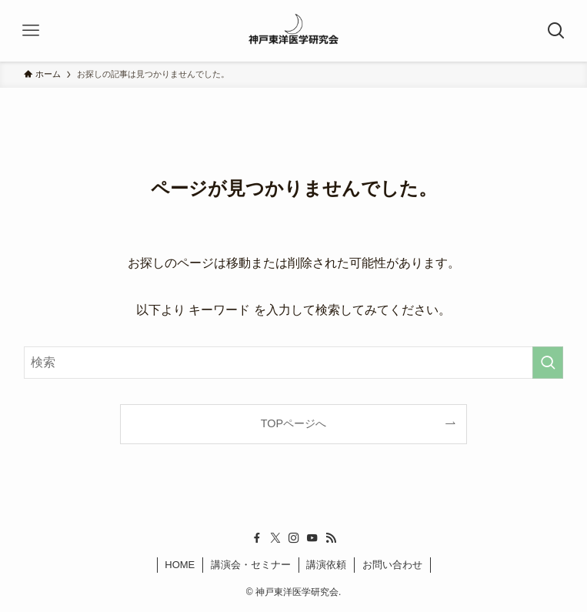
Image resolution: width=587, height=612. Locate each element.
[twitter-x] (275, 538)
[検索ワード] (294, 362)
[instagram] (294, 538)
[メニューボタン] (31, 31)
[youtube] (312, 538)
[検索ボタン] (556, 31)
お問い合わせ (392, 564)
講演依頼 (326, 564)
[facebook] (257, 538)
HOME (180, 564)
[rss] (331, 538)
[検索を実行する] (547, 362)
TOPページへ (293, 423)
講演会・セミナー (251, 564)
